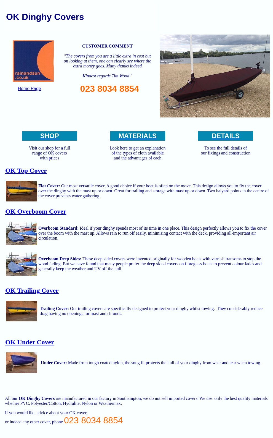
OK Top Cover (26, 170)
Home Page (29, 88)
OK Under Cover (29, 342)
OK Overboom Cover (35, 211)
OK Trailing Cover (32, 290)
